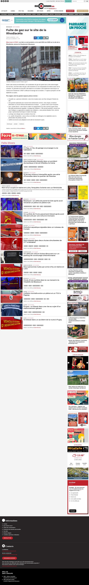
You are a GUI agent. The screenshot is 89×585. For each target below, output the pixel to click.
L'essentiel (78, 52)
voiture (46, 259)
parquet (18, 193)
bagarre (25, 312)
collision (32, 298)
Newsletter (7, 538)
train (48, 298)
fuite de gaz (9, 123)
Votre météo (78, 445)
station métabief (42, 246)
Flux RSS (5, 531)
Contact (5, 523)
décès (9, 193)
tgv (44, 298)
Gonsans (26, 212)
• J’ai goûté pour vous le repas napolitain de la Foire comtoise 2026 (77, 60)
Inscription (73, 251)
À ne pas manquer (78, 354)
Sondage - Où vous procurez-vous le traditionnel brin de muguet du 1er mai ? (77, 489)
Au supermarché (74, 492)
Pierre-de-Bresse (6, 186)
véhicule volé (40, 259)
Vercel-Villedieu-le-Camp (30, 159)
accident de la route (27, 206)
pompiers (36, 246)
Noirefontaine (27, 252)
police (37, 180)
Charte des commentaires (9, 527)
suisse (35, 259)
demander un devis (9, 558)
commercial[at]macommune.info (9, 554)
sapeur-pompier (40, 325)
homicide (35, 272)
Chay (25, 146)
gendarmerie (40, 166)
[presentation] (68, 362)
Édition (46, 8)
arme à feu (4, 193)
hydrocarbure (26, 232)
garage (28, 153)
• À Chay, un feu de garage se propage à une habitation (77, 56)
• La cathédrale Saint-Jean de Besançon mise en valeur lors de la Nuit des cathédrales (77, 74)
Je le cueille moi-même (76, 498)
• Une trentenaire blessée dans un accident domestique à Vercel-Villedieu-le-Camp (77, 64)
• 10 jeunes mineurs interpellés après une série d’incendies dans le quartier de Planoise (77, 69)
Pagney (25, 291)
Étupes (25, 304)
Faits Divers (16, 27)
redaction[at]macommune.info (9, 551)
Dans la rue (73, 496)
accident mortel (27, 298)
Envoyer (73, 511)
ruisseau (37, 232)
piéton (41, 206)
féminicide (14, 193)
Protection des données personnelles (12, 529)
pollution (32, 232)
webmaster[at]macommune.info (9, 566)
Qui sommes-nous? (8, 525)
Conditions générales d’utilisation (11, 534)
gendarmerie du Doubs (28, 259)
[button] (84, 1)
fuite (38, 206)
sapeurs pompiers (39, 153)
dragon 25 (31, 246)
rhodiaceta (21, 123)
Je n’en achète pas (75, 500)
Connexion (83, 251)
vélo (46, 219)
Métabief (26, 238)
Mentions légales (7, 533)
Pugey (25, 318)
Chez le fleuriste (74, 494)
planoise (33, 180)
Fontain (26, 225)
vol (49, 259)
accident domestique (33, 166)
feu (24, 153)
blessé (34, 206)
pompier (15, 123)
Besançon (9, 27)
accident (25, 166)
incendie (32, 153)
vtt (47, 246)
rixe (43, 312)
